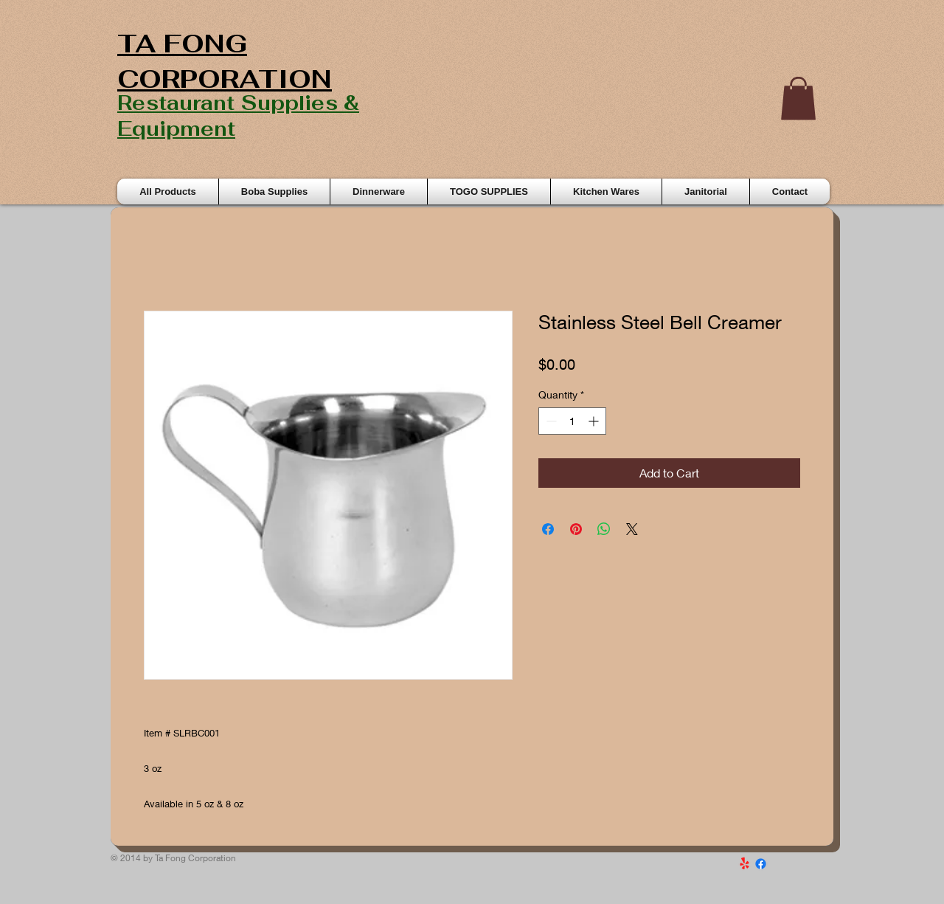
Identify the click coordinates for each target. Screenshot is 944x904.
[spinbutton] (572, 421)
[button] (798, 98)
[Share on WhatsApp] (604, 529)
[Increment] (595, 421)
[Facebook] (761, 864)
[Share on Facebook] (548, 529)
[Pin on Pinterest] (576, 529)
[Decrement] (550, 421)
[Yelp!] (745, 864)
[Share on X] (632, 529)
